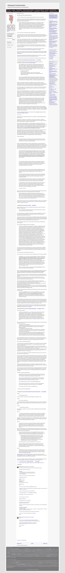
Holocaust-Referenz (51, 54)
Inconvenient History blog (16, 563)
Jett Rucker (47, 563)
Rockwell (12, 565)
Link (25, 489)
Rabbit (57, 564)
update (40, 49)
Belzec (28, 462)
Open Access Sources (16, 11)
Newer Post (19, 543)
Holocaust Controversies (16, 5)
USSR (19, 554)
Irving (32, 563)
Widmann (25, 566)
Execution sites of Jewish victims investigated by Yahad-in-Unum (53, 72)
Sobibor (8, 553)
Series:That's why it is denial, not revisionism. (53, 47)
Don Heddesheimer (28, 562)
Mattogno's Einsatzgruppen (29, 564)
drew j (50, 566)
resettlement (43, 556)
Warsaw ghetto (31, 554)
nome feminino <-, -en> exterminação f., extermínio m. (29, 492)
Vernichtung (20, 477)
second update (43, 391)
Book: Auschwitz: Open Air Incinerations (41, 560)
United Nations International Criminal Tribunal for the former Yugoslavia (53, 100)
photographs (37, 556)
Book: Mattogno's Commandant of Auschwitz (33, 561)
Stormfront (45, 565)
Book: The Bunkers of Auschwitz (52, 561)
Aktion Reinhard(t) (21, 462)
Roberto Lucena (21, 466)
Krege (8, 564)
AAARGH (8, 560)
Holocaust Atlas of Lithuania (53, 80)
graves (33, 462)
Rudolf (19, 565)
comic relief (33, 566)
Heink (52, 562)
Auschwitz (27, 549)
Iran (31, 563)
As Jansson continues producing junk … (30, 308)
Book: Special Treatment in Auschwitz (42, 561)
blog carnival (56, 554)
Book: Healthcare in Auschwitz (17, 561)
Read (9, 29)
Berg (19, 560)
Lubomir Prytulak (14, 564)
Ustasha (24, 554)
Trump (17, 554)
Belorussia (46, 549)
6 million (10, 549)
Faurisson (34, 562)
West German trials (38, 554)
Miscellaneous (9, 11)
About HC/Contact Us (44, 11)
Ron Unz (15, 565)
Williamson (28, 566)
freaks (52, 566)
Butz (14, 562)
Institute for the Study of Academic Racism (52, 83)
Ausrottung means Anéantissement (24, 523)
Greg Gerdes (41, 562)
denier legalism (41, 566)
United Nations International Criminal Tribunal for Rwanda (53, 97)
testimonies (8, 557)
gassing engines (55, 555)
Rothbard (17, 565)
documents (28, 555)
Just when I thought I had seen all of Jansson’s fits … (32, 391)
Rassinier (10, 565)
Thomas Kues (53, 565)
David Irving (25, 562)
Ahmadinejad (14, 560)
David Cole (22, 562)
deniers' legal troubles (46, 566)
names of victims (16, 556)
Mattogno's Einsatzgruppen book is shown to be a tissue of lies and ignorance (53, 29)
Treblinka (14, 554)
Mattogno (38, 462)
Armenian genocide (22, 549)
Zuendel (30, 566)
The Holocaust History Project (53, 51)
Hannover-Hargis (48, 562)
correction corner (21, 555)
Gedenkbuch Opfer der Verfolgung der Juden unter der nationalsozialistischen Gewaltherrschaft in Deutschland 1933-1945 (53, 76)
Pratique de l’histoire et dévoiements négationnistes (53, 53)
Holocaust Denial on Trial (52, 50)
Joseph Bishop (53, 563)
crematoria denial (36, 566)
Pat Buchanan (47, 564)
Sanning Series (26, 565)
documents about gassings (35, 555)
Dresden (31, 462)
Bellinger (18, 560)
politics (40, 556)
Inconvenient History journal (23, 563)
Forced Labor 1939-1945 (52, 73)
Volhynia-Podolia (27, 554)
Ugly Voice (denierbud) (11, 566)
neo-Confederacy (55, 566)
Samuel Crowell (22, 565)
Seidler (43, 565)
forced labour (41, 555)
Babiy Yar (43, 549)
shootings (49, 556)
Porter (53, 564)
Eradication (31, 486)
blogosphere (8, 555)
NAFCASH (37, 564)
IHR (12, 563)
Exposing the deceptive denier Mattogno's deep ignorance (53, 41)
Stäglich (47, 565)
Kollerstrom (56, 563)
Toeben (57, 565)
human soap (11, 556)
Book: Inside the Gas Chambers (24, 561)
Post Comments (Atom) (24, 545)
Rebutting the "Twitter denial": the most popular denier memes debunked (53, 22)
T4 (7, 554)
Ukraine (22, 554)
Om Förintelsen (51, 56)
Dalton (20, 562)
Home (32, 543)
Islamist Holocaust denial (36, 563)
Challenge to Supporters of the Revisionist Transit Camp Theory (53, 37)
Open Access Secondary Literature (27, 11)
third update (34, 205)
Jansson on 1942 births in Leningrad (29, 49)
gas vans (51, 555)
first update (35, 52)
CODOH (17, 562)
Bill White (21, 560)
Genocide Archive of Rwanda (53, 78)
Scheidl (37, 565)
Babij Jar (40, 549)
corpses (17, 555)
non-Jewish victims (22, 556)
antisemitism (53, 554)
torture (11, 557)
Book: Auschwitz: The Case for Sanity (51, 560)
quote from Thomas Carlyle (26, 55)
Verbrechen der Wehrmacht (53, 103)
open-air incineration (28, 556)
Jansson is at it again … (28, 205)
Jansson (36, 462)
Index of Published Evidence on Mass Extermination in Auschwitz (53, 39)
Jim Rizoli (50, 563)
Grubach (45, 562)
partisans (33, 556)
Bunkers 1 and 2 (56, 549)
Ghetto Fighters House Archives (53, 79)
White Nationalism (22, 566)
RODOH (55, 564)
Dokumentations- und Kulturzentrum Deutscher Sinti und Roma (53, 69)
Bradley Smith (12, 562)
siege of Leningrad (53, 556)
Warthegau (34, 554)
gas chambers (47, 555)
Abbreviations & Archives (53, 11)
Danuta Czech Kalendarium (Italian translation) (53, 65)
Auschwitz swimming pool (32, 549)
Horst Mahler (10, 563)
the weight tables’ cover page (30, 455)
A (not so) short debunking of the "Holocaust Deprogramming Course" (53, 34)
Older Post (45, 543)
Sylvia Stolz (49, 565)
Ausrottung (25, 462)
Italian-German (21, 481)
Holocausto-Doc (51, 57)
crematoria (25, 555)
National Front (40, 564)
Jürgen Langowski (32, 62)
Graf (38, 562)
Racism (8, 565)
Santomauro (34, 565)
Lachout (9, 564)
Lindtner (11, 564)
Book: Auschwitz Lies (25, 560)
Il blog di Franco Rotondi (52, 55)
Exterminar (22, 500)
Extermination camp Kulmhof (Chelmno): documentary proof (53, 45)
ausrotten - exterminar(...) (22, 498)
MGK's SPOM (42, 462)
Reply (20, 514)
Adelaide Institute (11, 560)
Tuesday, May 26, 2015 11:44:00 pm (29, 466)
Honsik (8, 563)
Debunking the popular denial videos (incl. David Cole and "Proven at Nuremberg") (53, 31)
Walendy (16, 566)
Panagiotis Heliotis (44, 564)
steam (57, 556)
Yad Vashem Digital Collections (53, 104)
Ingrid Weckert (29, 563)
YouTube (46, 554)
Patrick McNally (51, 564)
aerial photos (48, 554)
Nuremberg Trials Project (52, 91)
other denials (11, 567)
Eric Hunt (32, 562)
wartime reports (14, 557)
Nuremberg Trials (51, 90)
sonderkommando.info (52, 95)
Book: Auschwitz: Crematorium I (32, 560)
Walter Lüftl (18, 566)
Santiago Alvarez (30, 565)
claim (25, 352)
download (8, 30)
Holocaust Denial (55, 562)
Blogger (37, 569)
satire (45, 556)
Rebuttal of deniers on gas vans (53, 35)
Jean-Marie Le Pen (44, 563)
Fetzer (36, 562)
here (35, 130)
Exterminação (21, 494)
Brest (52, 549)
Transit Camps (10, 554)
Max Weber (34, 564)
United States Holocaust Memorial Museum (52, 102)
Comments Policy (37, 11)
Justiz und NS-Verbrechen (52, 84)
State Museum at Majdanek (53, 96)
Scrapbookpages (40, 565)
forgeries (44, 555)
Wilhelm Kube (43, 554)
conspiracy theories (13, 555)
